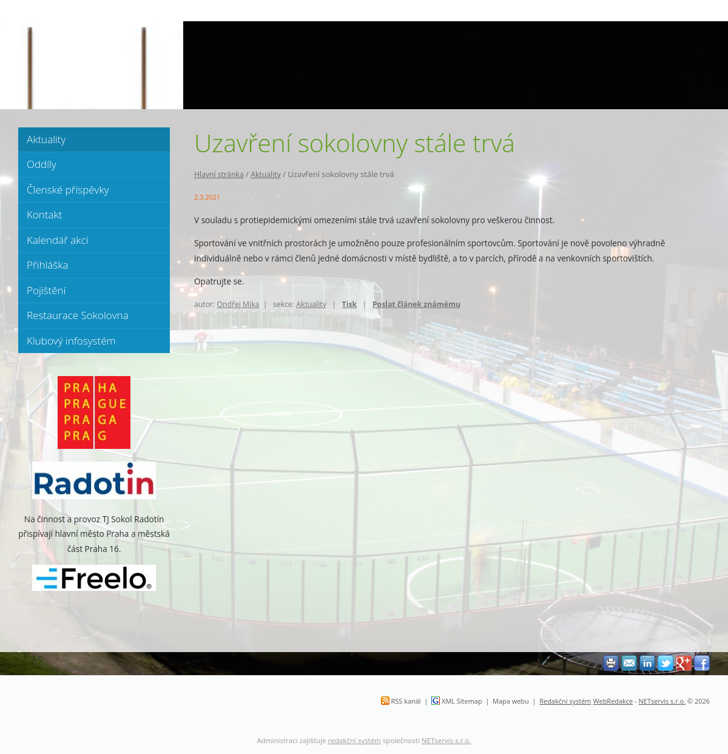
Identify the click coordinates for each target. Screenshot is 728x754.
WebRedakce (613, 700)
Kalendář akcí (57, 240)
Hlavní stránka (219, 174)
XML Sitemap (462, 700)
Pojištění (46, 290)
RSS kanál (406, 700)
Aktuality (266, 174)
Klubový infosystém (71, 341)
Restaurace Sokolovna (78, 315)
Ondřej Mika (238, 304)
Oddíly (41, 164)
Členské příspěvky (68, 190)
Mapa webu (511, 700)
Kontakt (44, 214)
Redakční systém (565, 700)
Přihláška (47, 265)
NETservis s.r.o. (662, 700)
